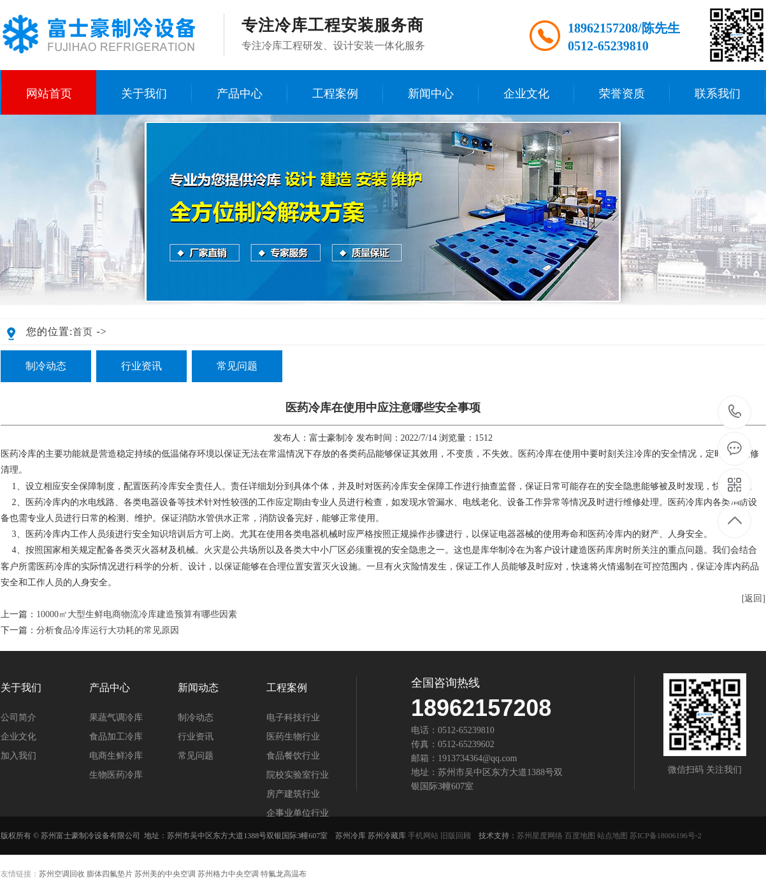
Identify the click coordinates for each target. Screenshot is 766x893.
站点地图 (612, 835)
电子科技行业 (293, 717)
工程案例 (335, 93)
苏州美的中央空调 (165, 873)
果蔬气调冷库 (116, 717)
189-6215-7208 (735, 412)
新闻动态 (198, 688)
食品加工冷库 (116, 736)
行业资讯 (141, 366)
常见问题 (237, 366)
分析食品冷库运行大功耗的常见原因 (107, 630)
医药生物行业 (293, 736)
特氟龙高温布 (284, 873)
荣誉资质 (622, 93)
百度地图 (580, 835)
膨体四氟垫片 (110, 873)
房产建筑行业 (293, 794)
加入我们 (18, 756)
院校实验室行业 (297, 775)
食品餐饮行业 (293, 756)
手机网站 (423, 835)
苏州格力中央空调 (228, 873)
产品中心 (240, 93)
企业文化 (526, 93)
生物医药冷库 (116, 775)
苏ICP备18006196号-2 (666, 835)
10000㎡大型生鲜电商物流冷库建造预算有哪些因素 (136, 614)
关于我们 (144, 93)
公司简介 (18, 717)
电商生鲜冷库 (116, 756)
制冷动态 (45, 366)
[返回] (753, 598)
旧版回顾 (455, 835)
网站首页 (49, 93)
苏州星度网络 (540, 835)
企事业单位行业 (297, 813)
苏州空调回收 (62, 873)
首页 (83, 332)
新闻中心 (431, 93)
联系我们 (718, 93)
